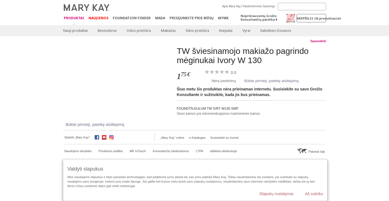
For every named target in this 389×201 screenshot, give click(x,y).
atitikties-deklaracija (223, 151)
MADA (160, 18)
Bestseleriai (107, 30)
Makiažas (168, 30)
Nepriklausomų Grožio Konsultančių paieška (259, 17)
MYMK (223, 18)
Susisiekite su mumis (224, 137)
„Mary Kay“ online (172, 137)
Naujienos (98, 18)
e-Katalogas (197, 137)
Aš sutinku (314, 194)
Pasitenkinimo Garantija (259, 6)
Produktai (74, 18)
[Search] (302, 6)
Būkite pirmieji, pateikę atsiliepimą (271, 81)
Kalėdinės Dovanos (275, 30)
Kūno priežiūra (197, 30)
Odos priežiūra (139, 30)
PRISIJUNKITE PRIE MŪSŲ (192, 18)
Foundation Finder (132, 18)
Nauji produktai (75, 30)
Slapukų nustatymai (276, 194)
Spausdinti (318, 41)
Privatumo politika (111, 151)
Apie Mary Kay (231, 6)
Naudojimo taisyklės (78, 151)
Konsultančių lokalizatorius (171, 151)
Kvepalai (226, 30)
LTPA (199, 151)
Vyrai (246, 30)
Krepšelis (311, 18)
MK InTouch (138, 151)
